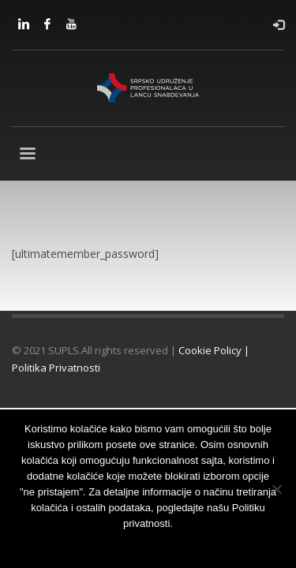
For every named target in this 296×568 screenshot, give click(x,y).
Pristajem (70, 544)
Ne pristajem (128, 544)
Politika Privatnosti (56, 368)
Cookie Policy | (213, 350)
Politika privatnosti (206, 544)
